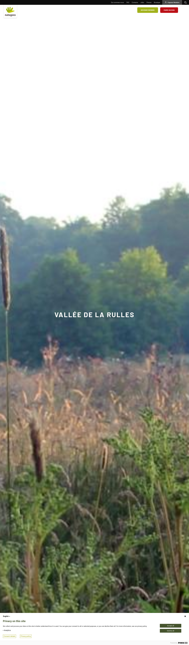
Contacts (135, 2)
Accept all (170, 626)
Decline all (170, 631)
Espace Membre (173, 2)
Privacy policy (26, 636)
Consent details (9, 636)
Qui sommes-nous (117, 2)
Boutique (157, 2)
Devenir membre (148, 10)
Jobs (142, 2)
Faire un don (169, 10)
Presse (149, 2)
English (6, 616)
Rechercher (186, 2)
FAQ (127, 2)
